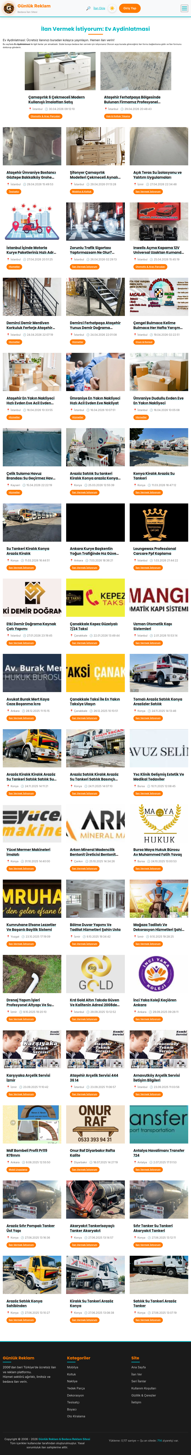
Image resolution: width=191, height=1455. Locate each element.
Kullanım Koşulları (143, 1388)
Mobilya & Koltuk (81, 191)
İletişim (136, 1402)
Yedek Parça (76, 1388)
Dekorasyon (75, 1395)
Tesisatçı (14, 191)
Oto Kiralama (76, 1416)
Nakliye (72, 1381)
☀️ (112, 8)
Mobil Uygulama (18, 1169)
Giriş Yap (129, 8)
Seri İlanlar (138, 1381)
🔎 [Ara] (88, 8)
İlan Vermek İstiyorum (148, 191)
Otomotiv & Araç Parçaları (45, 116)
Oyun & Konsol (144, 342)
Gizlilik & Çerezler (143, 1395)
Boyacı (72, 1409)
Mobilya (72, 1367)
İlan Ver (136, 1374)
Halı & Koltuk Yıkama (118, 116)
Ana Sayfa (138, 1367)
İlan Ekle (99, 8)
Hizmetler (14, 266)
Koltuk (71, 1374)
